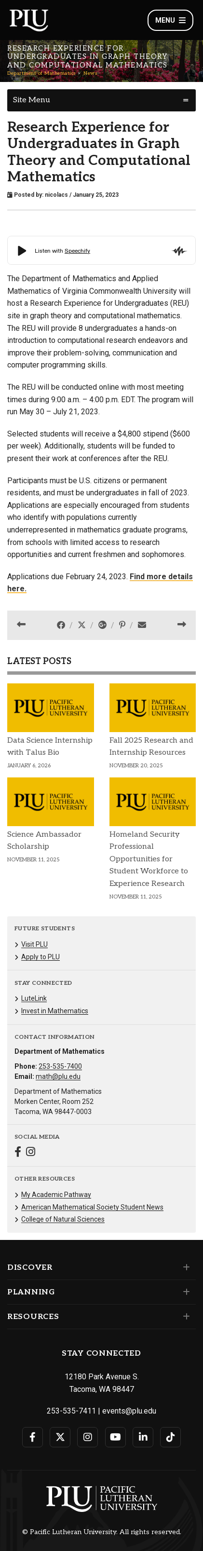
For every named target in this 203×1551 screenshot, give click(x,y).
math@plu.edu (58, 1076)
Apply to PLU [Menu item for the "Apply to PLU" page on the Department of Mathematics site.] (40, 957)
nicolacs (56, 194)
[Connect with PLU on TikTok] (170, 1437)
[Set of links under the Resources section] (184, 1317)
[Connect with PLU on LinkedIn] (143, 1437)
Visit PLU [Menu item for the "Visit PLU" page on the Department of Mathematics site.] (34, 944)
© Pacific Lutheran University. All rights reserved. (101, 1532)
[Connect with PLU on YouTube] (115, 1437)
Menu (170, 20)
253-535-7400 (60, 1066)
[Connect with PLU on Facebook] (32, 1437)
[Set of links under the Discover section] (184, 1267)
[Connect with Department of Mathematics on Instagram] (30, 1152)
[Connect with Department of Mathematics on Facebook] (17, 1152)
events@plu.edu (129, 1410)
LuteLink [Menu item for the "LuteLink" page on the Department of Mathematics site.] (34, 998)
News (90, 73)
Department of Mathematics (41, 73)
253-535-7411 (71, 1410)
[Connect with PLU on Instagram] (87, 1437)
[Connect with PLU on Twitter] (60, 1437)
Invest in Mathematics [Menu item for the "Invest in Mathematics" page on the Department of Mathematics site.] (54, 1011)
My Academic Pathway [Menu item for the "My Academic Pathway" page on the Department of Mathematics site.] (56, 1194)
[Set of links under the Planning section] (184, 1292)
